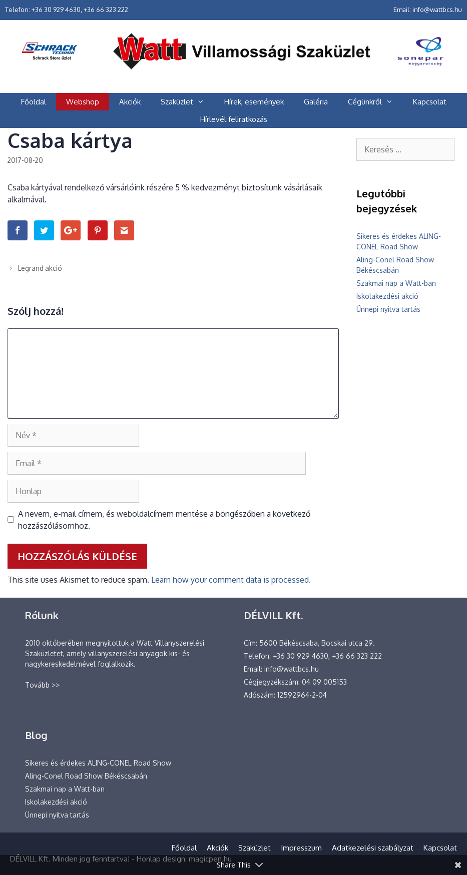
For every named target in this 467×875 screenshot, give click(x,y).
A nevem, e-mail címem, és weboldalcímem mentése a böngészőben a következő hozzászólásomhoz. (164, 520)
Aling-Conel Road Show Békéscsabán (86, 776)
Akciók (130, 101)
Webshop (82, 101)
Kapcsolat (429, 101)
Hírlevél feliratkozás (233, 119)
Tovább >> (42, 685)
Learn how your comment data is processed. (231, 580)
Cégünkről (375, 101)
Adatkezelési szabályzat (372, 848)
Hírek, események (254, 101)
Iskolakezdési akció (387, 296)
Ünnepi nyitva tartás (388, 309)
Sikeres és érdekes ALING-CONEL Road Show (98, 763)
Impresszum (301, 848)
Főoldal (33, 101)
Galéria (316, 101)
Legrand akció (40, 268)
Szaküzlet (187, 101)
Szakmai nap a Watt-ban (396, 283)
